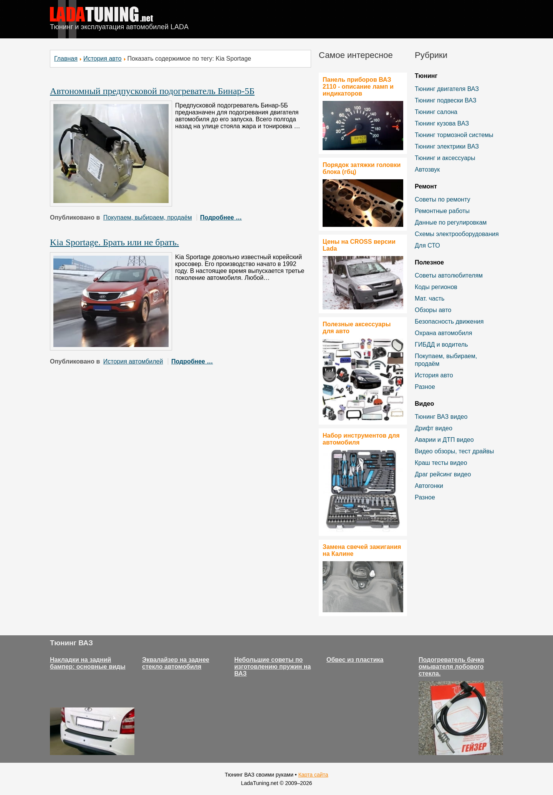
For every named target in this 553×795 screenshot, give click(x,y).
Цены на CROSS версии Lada (359, 245)
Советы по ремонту (442, 199)
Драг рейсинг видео (443, 474)
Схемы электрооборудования (457, 234)
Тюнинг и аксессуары (445, 158)
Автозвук (427, 169)
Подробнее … (221, 217)
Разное (425, 386)
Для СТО (427, 245)
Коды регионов (436, 287)
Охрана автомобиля (443, 333)
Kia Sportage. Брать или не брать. (114, 242)
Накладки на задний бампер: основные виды (88, 663)
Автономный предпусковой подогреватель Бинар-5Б (152, 91)
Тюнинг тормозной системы (454, 135)
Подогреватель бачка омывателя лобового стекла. (451, 666)
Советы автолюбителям (449, 275)
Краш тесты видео (441, 462)
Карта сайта (313, 775)
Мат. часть (429, 298)
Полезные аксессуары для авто (357, 327)
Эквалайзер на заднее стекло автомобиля (175, 663)
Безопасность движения (449, 321)
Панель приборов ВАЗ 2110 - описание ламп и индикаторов (358, 86)
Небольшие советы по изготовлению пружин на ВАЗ (272, 666)
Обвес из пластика (354, 659)
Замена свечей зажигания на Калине (362, 550)
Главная (66, 58)
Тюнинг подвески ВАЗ (445, 100)
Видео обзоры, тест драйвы (454, 451)
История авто (102, 58)
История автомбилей (133, 361)
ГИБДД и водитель (441, 344)
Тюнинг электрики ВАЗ (447, 146)
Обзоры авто (433, 310)
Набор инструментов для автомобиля (361, 439)
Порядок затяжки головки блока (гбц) (362, 168)
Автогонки (429, 486)
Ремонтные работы (442, 211)
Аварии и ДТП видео (444, 439)
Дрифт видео (433, 428)
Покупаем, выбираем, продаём (147, 217)
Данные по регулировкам (451, 222)
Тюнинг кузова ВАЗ (442, 123)
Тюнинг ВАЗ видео (441, 416)
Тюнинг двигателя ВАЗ (447, 89)
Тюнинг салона (436, 112)
